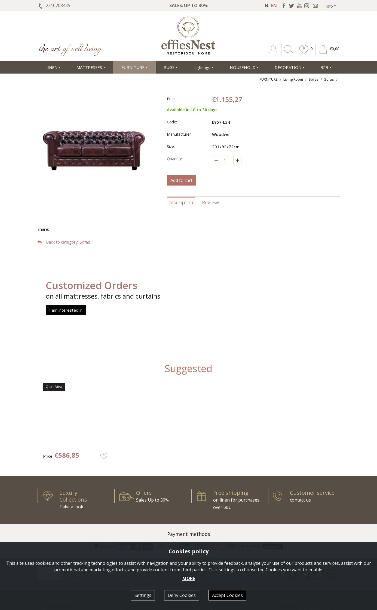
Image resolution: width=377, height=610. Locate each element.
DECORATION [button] (288, 67)
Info (329, 6)
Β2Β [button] (324, 67)
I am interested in (65, 310)
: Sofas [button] (64, 242)
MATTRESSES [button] (89, 67)
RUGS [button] (169, 67)
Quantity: (175, 158)
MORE (188, 578)
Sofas (313, 79)
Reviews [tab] (211, 202)
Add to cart (181, 180)
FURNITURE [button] (133, 67)
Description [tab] (181, 202)
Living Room (293, 79)
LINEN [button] (51, 67)
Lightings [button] (202, 67)
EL (267, 5)
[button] (304, 53)
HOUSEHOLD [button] (243, 67)
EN (274, 5)
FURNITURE (269, 79)
